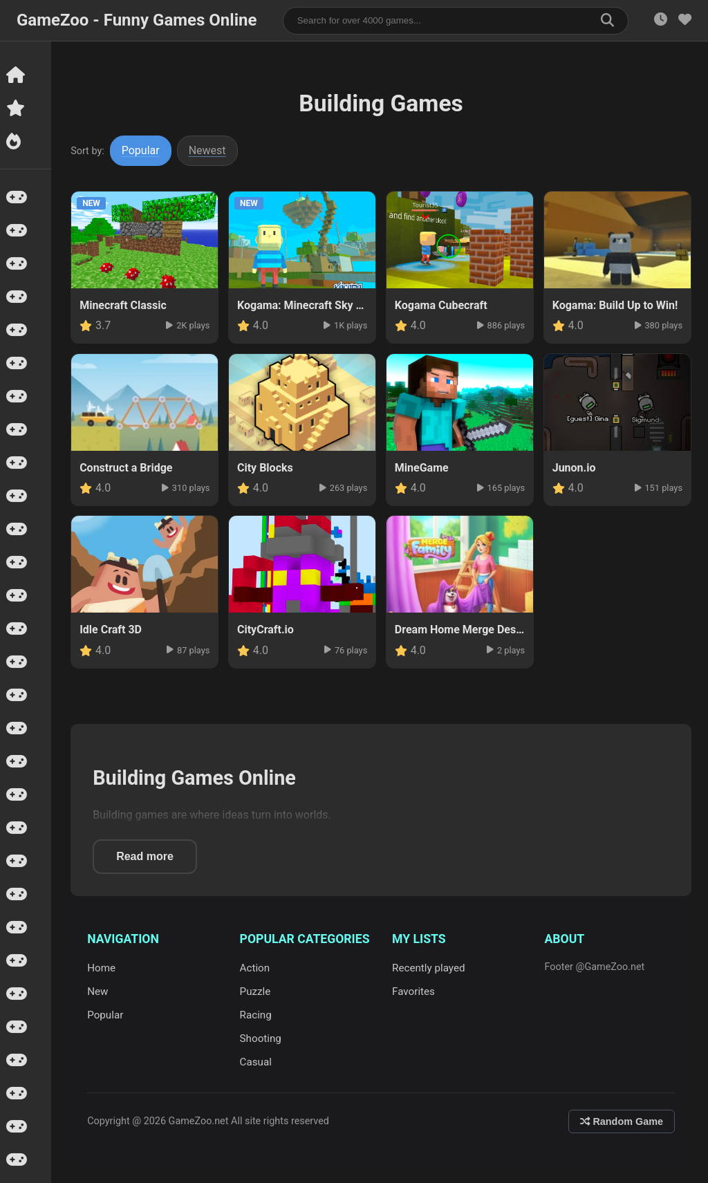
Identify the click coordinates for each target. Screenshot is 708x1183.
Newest (208, 150)
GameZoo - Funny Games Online (137, 20)
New (98, 991)
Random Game (621, 1121)
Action (256, 968)
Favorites (414, 991)
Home (102, 968)
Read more (146, 856)
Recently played (429, 968)
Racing (256, 1015)
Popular (142, 150)
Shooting (261, 1038)
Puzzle (256, 991)
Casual (256, 1062)
